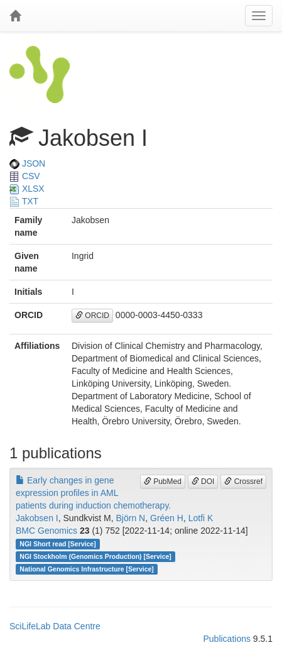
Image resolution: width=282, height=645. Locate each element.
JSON (27, 163)
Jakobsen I (37, 518)
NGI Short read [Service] (57, 544)
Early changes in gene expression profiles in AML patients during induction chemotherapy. (93, 492)
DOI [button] (203, 481)
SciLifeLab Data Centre (54, 626)
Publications (227, 639)
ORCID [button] (92, 315)
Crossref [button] (243, 481)
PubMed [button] (163, 481)
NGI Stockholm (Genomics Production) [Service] (95, 556)
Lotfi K (201, 518)
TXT (23, 201)
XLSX (27, 189)
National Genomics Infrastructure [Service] (86, 569)
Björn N (131, 518)
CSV (24, 176)
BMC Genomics (46, 531)
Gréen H (166, 518)
